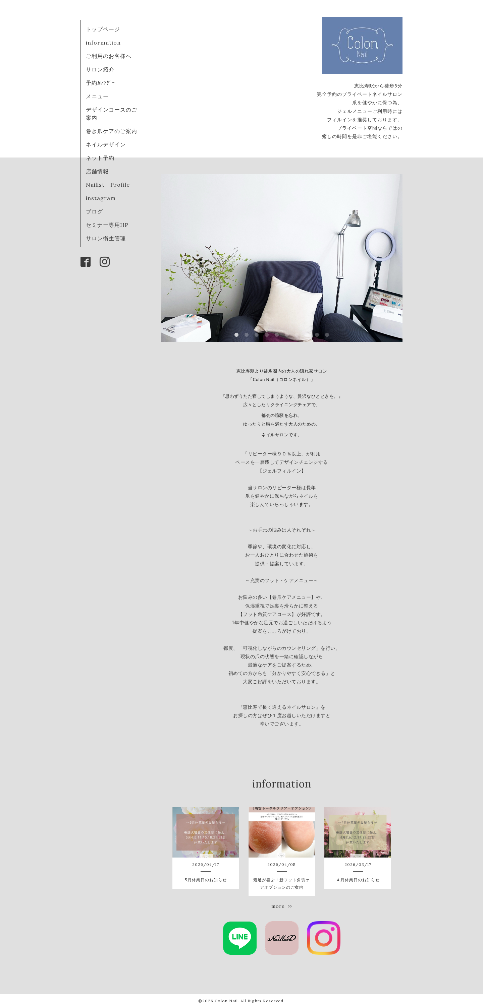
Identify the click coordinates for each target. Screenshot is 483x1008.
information (103, 42)
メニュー (97, 96)
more (281, 906)
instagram (101, 198)
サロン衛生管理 (106, 238)
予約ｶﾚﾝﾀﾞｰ (100, 82)
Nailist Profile (108, 184)
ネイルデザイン (106, 144)
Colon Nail (226, 1000)
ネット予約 (100, 157)
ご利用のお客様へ (108, 56)
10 (327, 335)
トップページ (103, 29)
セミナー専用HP (107, 225)
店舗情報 (97, 171)
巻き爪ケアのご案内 (111, 131)
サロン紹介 (100, 69)
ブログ (94, 211)
